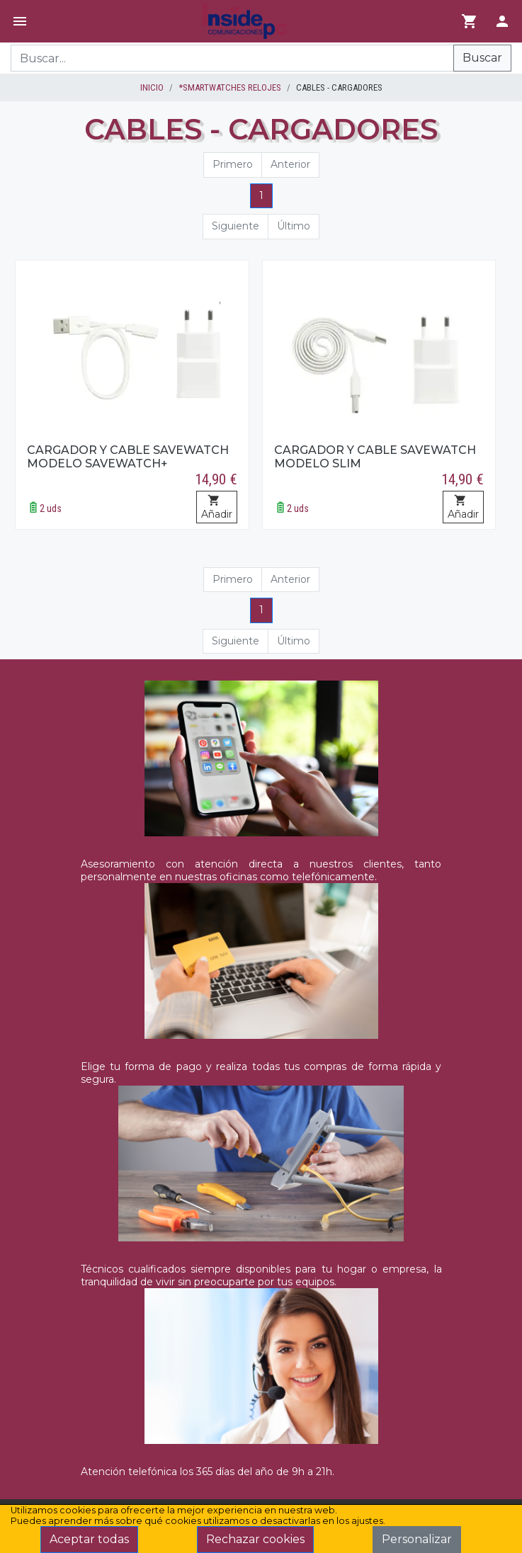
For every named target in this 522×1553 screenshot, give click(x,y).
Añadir (216, 507)
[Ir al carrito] (469, 21)
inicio (152, 87)
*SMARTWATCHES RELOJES (229, 87)
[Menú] (20, 21)
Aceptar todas (89, 1539)
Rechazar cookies (255, 1539)
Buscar (482, 57)
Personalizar (417, 1539)
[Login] (502, 21)
